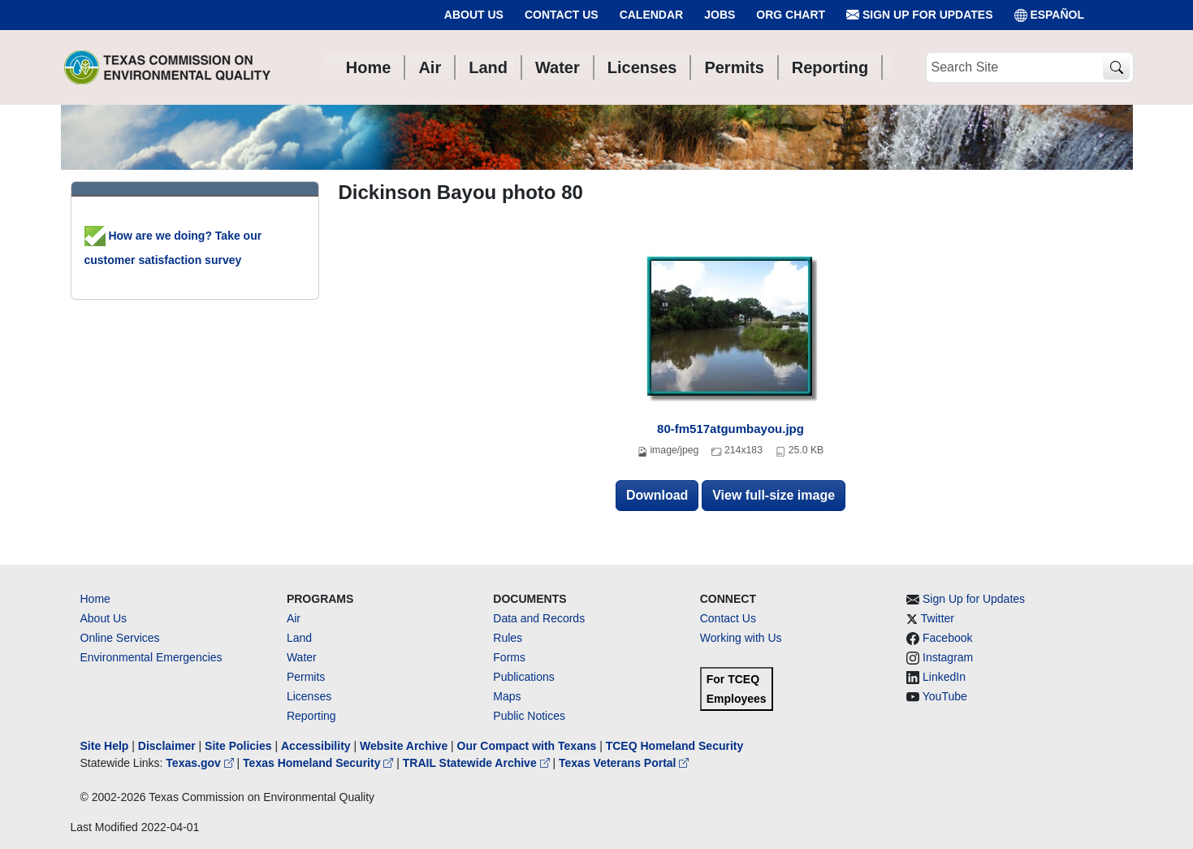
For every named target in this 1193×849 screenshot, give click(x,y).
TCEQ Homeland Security (675, 745)
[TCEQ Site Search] (1116, 67)
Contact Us (562, 14)
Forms (509, 657)
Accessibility (317, 745)
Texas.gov (201, 762)
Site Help (104, 745)
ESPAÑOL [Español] (1049, 15)
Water (302, 657)
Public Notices (529, 715)
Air (293, 618)
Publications (524, 676)
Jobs (719, 14)
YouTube (945, 696)
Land (299, 637)
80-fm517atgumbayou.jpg (730, 428)
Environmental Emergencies (151, 657)
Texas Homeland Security (319, 762)
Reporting (311, 715)
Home (95, 598)
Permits (306, 676)
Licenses (309, 696)
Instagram (948, 657)
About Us (474, 14)
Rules (507, 637)
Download (657, 495)
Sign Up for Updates (919, 15)
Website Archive (403, 745)
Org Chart (790, 14)
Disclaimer (167, 745)
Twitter (937, 618)
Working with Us (741, 637)
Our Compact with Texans (527, 745)
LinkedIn (944, 676)
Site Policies (238, 745)
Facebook (947, 637)
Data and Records (539, 618)
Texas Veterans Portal (624, 762)
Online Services (120, 637)
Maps (507, 696)
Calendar (652, 14)
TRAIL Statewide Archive (478, 762)
